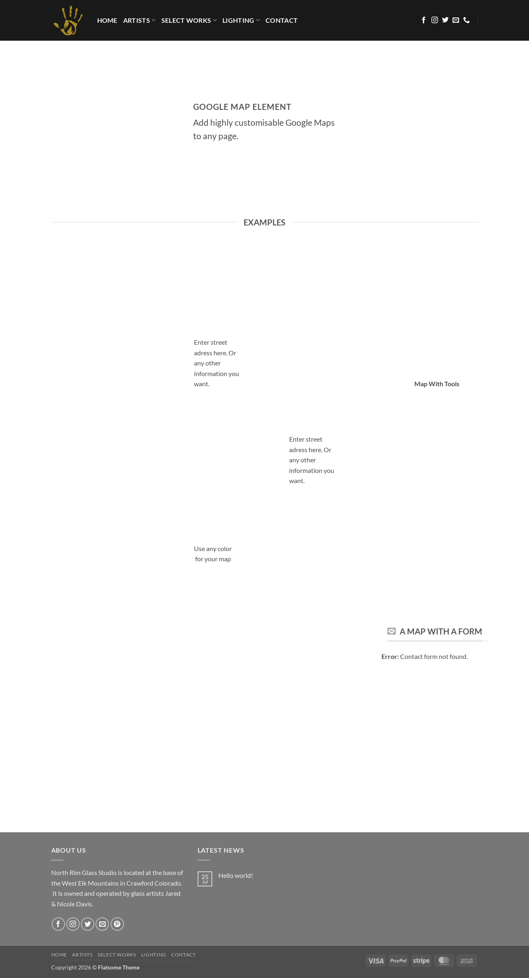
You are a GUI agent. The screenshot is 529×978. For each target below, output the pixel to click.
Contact (282, 20)
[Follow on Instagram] (434, 20)
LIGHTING (241, 20)
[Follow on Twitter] (445, 20)
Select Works (189, 20)
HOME (107, 20)
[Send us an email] (456, 20)
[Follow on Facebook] (423, 20)
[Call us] (466, 20)
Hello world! (235, 875)
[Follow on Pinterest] (117, 924)
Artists (139, 20)
